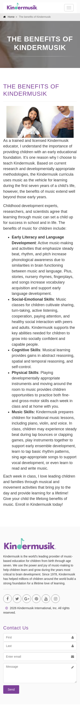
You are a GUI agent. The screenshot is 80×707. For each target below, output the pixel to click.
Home (11, 16)
